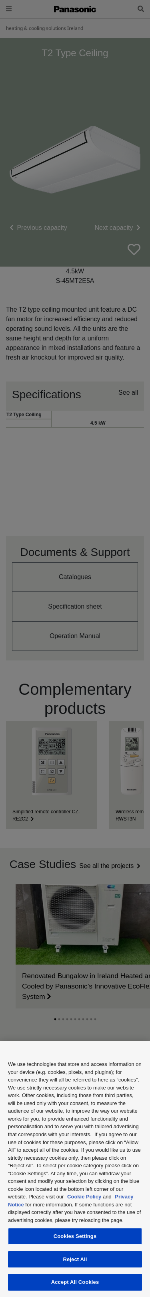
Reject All (75, 1259)
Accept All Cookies (75, 1282)
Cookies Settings (75, 1236)
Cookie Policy (84, 1197)
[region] (75, 1169)
